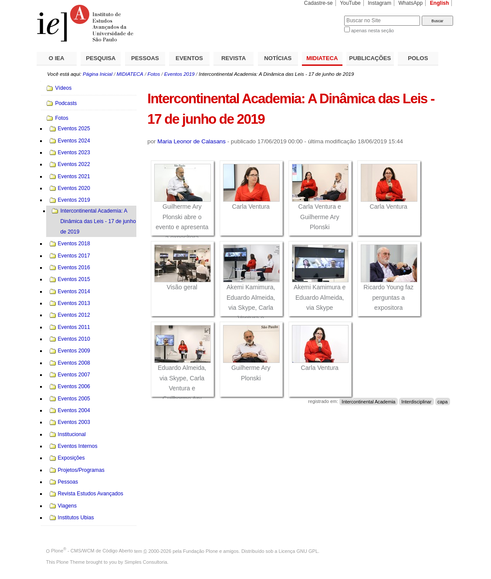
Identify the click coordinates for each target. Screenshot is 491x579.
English (439, 3)
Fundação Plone (200, 550)
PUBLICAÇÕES (370, 58)
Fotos (154, 74)
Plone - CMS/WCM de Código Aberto (92, 550)
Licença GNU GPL (298, 550)
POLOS (418, 58)
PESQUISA (100, 58)
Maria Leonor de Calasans (191, 141)
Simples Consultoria (146, 562)
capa (442, 401)
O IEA (56, 58)
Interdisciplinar (416, 401)
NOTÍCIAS (277, 58)
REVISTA (233, 58)
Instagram (379, 3)
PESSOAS (145, 58)
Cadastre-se (318, 3)
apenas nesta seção (372, 30)
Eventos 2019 (179, 74)
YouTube (350, 3)
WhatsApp (410, 3)
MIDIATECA (322, 58)
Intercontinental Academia (368, 401)
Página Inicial (97, 74)
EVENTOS (189, 58)
